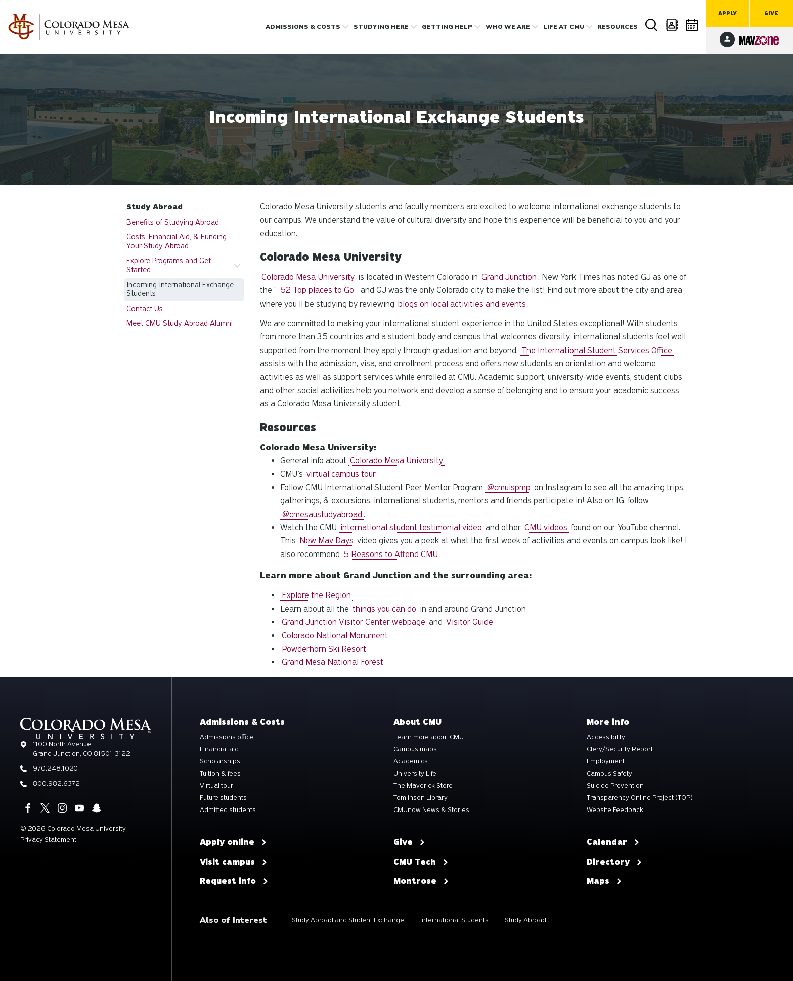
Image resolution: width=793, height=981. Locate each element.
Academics (410, 761)
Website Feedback (615, 810)
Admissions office (227, 737)
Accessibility (606, 737)
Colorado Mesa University (308, 277)
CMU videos (545, 527)
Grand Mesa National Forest (332, 662)
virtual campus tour (341, 474)
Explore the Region (316, 595)
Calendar (692, 25)
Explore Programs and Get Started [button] (168, 265)
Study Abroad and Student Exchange (348, 920)
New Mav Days (326, 540)
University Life (414, 774)
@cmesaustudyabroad (322, 514)
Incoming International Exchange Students (180, 289)
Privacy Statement (48, 839)
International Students (454, 920)
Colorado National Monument (335, 636)
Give (771, 13)
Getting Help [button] (447, 27)
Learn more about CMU (428, 737)
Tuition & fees (220, 774)
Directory (672, 25)
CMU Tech (421, 862)
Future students (223, 798)
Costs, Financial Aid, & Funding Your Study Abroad (176, 241)
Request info (234, 881)
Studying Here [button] (381, 27)
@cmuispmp (509, 487)
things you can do (384, 609)
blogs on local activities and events (462, 304)
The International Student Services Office (596, 350)
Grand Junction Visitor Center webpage (353, 622)
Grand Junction (509, 277)
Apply (727, 13)
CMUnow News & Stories (431, 810)
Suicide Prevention (615, 786)
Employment (606, 761)
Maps (604, 881)
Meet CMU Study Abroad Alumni (179, 323)
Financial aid (219, 749)
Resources (617, 27)
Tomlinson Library (420, 798)
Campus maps (415, 749)
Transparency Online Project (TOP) (640, 798)
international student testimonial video (411, 527)
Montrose (421, 881)
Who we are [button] (508, 27)
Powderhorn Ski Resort (324, 649)
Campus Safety (609, 774)
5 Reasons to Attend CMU (390, 554)
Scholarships (220, 761)
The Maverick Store (423, 786)
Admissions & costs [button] (303, 27)
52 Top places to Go (317, 290)
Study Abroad (154, 206)
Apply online (233, 842)
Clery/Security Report (620, 749)
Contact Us (144, 308)
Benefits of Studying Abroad (172, 222)
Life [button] (563, 27)
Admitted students (228, 810)
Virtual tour (216, 786)
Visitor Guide (469, 622)
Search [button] (651, 25)
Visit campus (234, 862)
